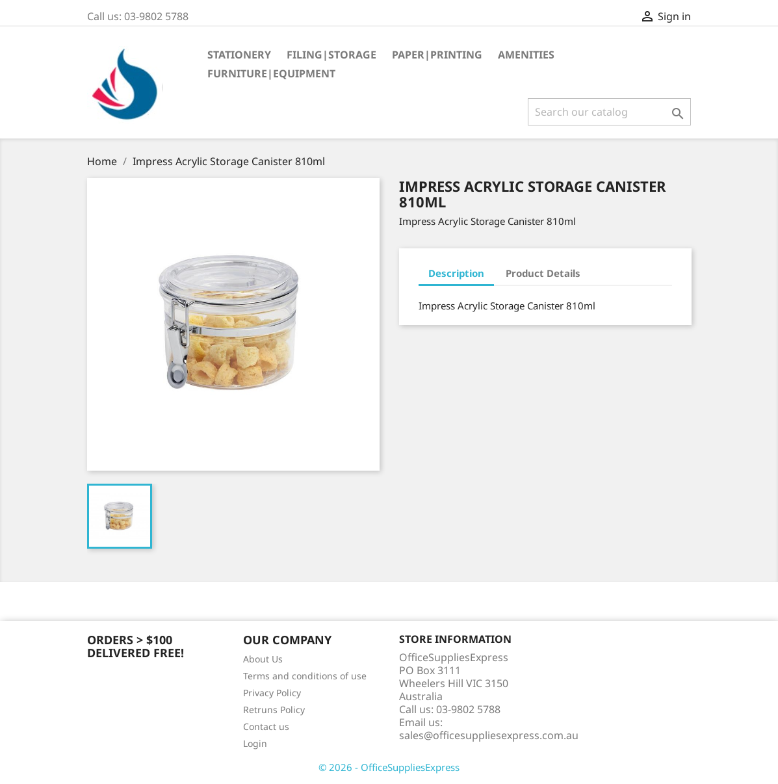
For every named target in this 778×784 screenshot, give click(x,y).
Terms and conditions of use (305, 676)
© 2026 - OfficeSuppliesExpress (389, 767)
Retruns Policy (274, 709)
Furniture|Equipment (271, 73)
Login (255, 743)
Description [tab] (456, 273)
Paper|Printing (437, 54)
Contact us (266, 726)
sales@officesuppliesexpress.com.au (488, 735)
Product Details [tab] (543, 273)
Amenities (526, 54)
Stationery (239, 54)
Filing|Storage (331, 54)
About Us (263, 659)
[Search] (609, 111)
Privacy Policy (272, 692)
